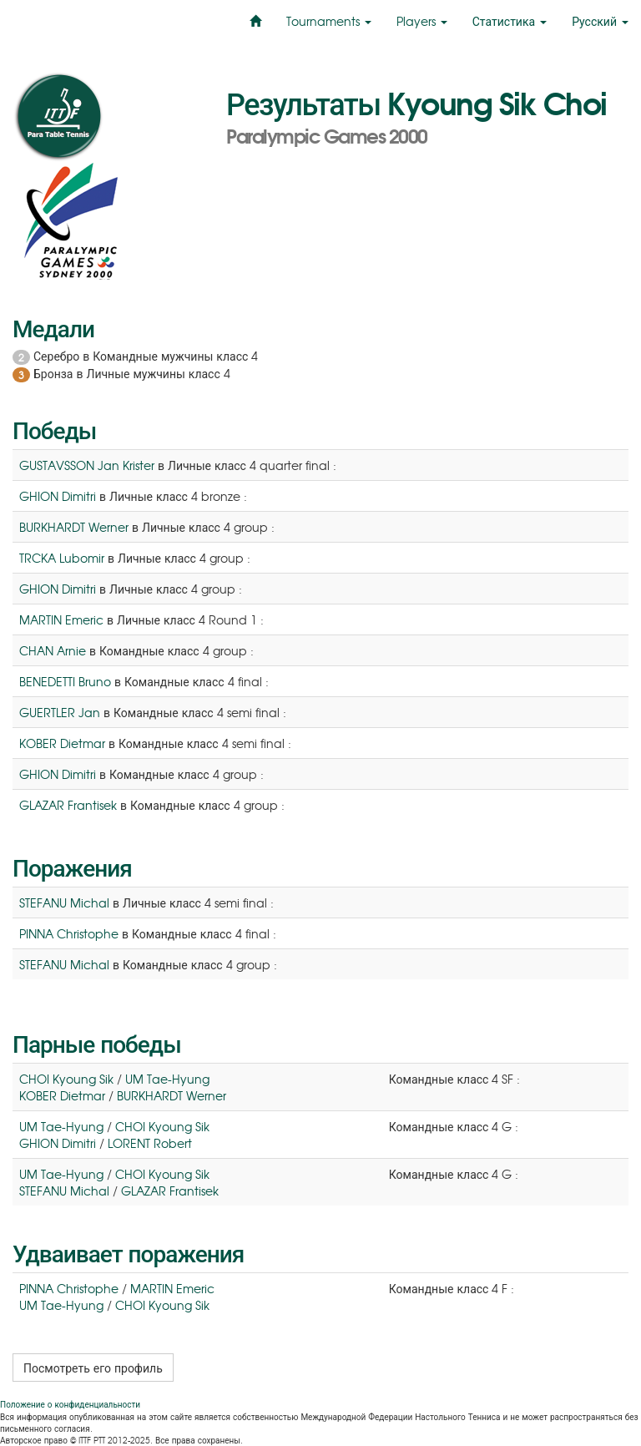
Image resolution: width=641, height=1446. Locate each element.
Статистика (509, 21)
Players (421, 21)
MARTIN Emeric (61, 619)
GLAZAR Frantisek (68, 804)
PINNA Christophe (69, 933)
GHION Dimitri (57, 496)
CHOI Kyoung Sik (66, 1078)
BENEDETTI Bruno (65, 681)
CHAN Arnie (52, 650)
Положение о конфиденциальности (70, 1404)
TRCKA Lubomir (61, 557)
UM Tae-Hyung (167, 1078)
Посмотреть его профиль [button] (93, 1367)
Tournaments (328, 21)
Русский (600, 21)
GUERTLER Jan (59, 712)
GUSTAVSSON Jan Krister (86, 465)
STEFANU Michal (64, 902)
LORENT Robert (150, 1143)
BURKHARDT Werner (74, 526)
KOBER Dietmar (62, 743)
